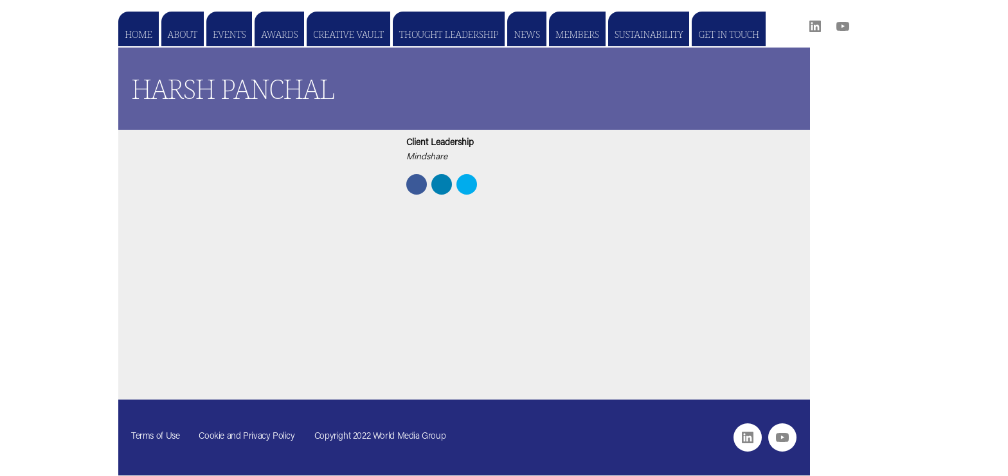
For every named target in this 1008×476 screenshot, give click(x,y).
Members (577, 34)
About (182, 34)
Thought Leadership (448, 34)
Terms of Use (155, 436)
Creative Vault (348, 34)
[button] (416, 184)
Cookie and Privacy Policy (246, 436)
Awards (279, 34)
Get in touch (728, 34)
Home (138, 34)
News (527, 34)
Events (229, 34)
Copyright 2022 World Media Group (380, 436)
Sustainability (649, 34)
